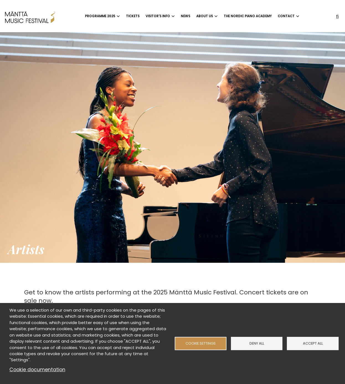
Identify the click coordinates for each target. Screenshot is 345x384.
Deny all (256, 343)
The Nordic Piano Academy (248, 16)
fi (337, 16)
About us (204, 16)
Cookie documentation (37, 369)
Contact (286, 16)
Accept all (313, 343)
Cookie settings (201, 343)
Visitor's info (158, 16)
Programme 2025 (100, 16)
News (185, 16)
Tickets (133, 16)
